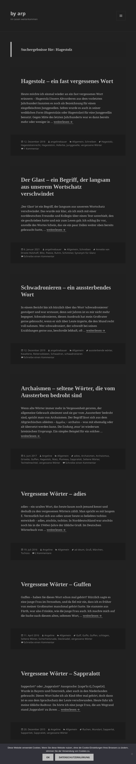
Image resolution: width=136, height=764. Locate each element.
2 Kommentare (43, 553)
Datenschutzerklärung (74, 757)
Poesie (49, 252)
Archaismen (88, 455)
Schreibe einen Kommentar (39, 256)
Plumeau (64, 459)
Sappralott (76, 459)
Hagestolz (107, 141)
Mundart (97, 729)
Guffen (35, 459)
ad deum (79, 549)
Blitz (42, 252)
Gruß (88, 549)
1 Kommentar (31, 148)
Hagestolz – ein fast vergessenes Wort (67, 81)
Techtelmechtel (29, 462)
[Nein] (132, 754)
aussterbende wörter (100, 350)
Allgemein (78, 141)
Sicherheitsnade (47, 638)
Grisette (25, 459)
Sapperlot (108, 729)
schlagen (104, 635)
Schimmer (67, 252)
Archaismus (102, 455)
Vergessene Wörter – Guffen (56, 584)
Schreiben (90, 141)
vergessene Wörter (91, 145)
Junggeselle (73, 145)
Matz (55, 459)
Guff (78, 635)
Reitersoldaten (41, 353)
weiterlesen (62, 122)
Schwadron (57, 353)
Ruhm (57, 252)
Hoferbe (60, 145)
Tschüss (25, 553)
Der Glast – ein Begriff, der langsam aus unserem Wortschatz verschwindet (65, 187)
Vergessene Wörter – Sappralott (60, 673)
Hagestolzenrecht (30, 145)
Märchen (98, 549)
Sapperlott (27, 732)
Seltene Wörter (91, 459)
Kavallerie (26, 353)
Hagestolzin (48, 145)
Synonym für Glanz (85, 252)
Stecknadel (64, 638)
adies (77, 455)
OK (48, 757)
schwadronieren (74, 353)
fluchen (86, 729)
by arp (18, 13)
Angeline (47, 455)
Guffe (85, 635)
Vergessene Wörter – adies (53, 494)
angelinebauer (59, 141)
